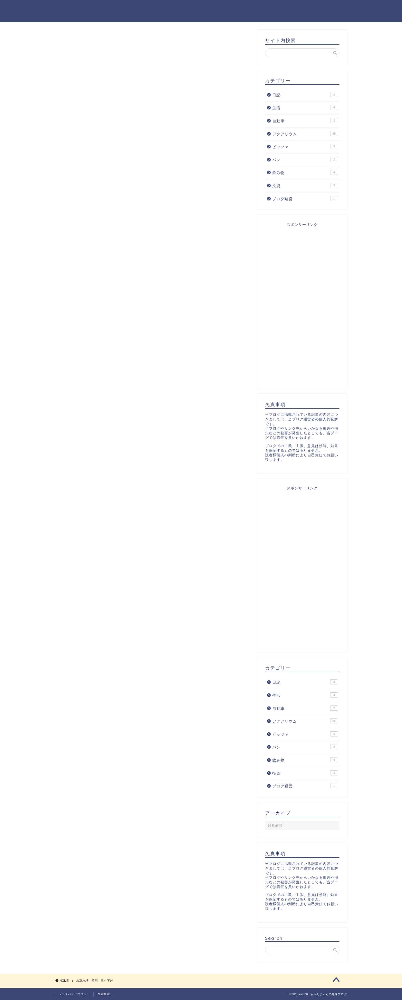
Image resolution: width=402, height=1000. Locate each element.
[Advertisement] (302, 304)
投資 (305, 185)
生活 (305, 107)
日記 (305, 94)
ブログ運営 (305, 198)
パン (305, 159)
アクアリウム (305, 133)
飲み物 (305, 172)
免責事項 (104, 993)
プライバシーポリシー (74, 993)
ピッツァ (305, 146)
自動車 (305, 120)
